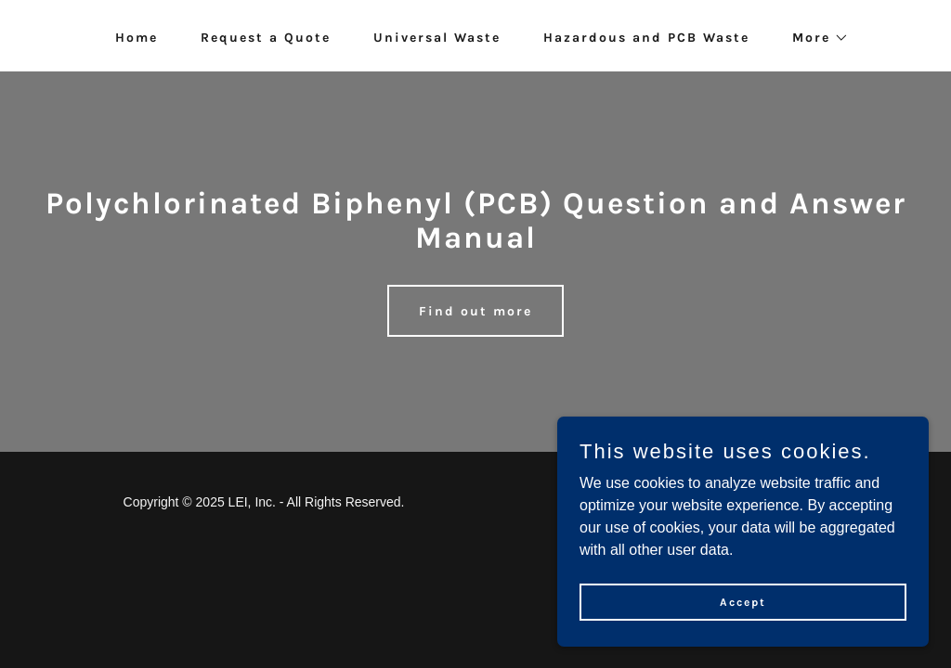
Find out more (475, 311)
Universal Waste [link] (437, 37)
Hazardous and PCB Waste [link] (646, 37)
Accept (743, 614)
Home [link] (136, 37)
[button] (814, 38)
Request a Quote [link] (266, 37)
